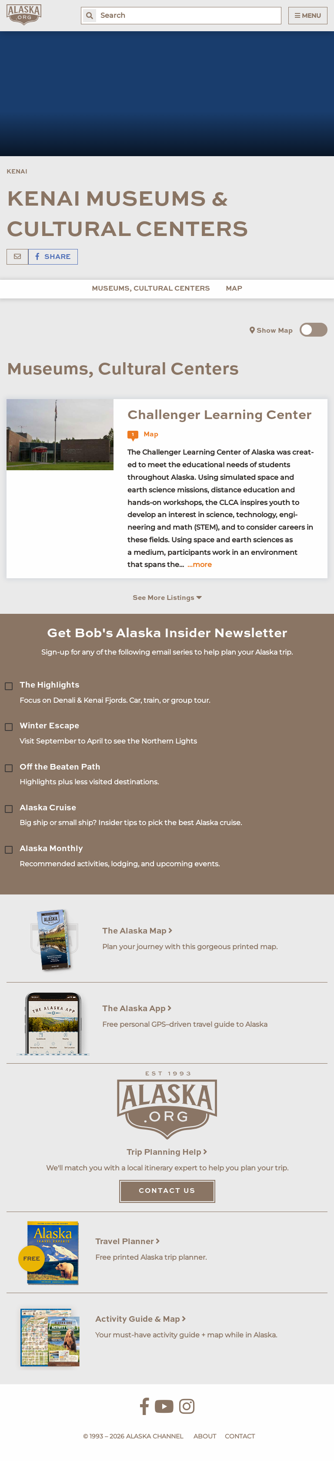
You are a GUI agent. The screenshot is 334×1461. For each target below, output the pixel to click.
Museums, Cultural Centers (151, 288)
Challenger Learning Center (219, 415)
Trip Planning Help (167, 1152)
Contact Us (167, 1191)
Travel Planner (127, 1242)
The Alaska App (137, 1009)
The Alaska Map (137, 931)
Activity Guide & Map (140, 1319)
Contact (240, 1436)
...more (199, 564)
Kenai (17, 172)
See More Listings (167, 598)
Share (53, 257)
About (205, 1436)
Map (234, 288)
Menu (308, 16)
